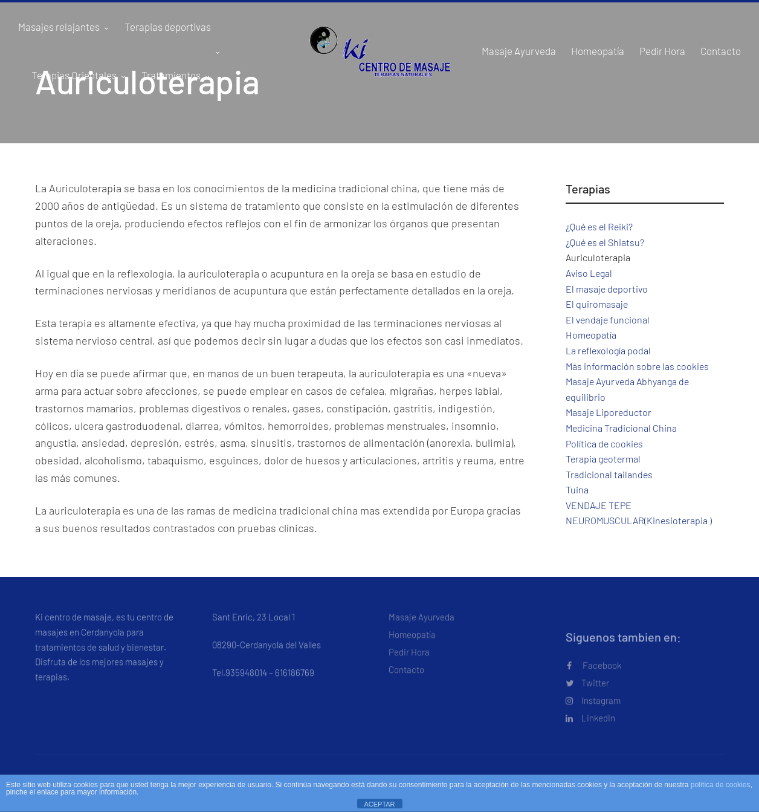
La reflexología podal (608, 350)
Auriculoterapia (598, 257)
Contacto (406, 676)
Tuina (577, 489)
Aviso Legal (589, 273)
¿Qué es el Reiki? (599, 226)
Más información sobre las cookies (637, 366)
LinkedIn (590, 724)
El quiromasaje (597, 304)
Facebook (594, 671)
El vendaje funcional (608, 319)
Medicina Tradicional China (621, 428)
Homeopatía (591, 334)
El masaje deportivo (607, 288)
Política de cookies (604, 443)
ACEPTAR (379, 804)
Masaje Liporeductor (608, 412)
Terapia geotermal (603, 458)
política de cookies (721, 785)
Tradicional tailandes (609, 474)
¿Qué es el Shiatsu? (605, 242)
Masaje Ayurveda (421, 623)
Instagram (593, 706)
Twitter (587, 689)
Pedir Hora (409, 658)
